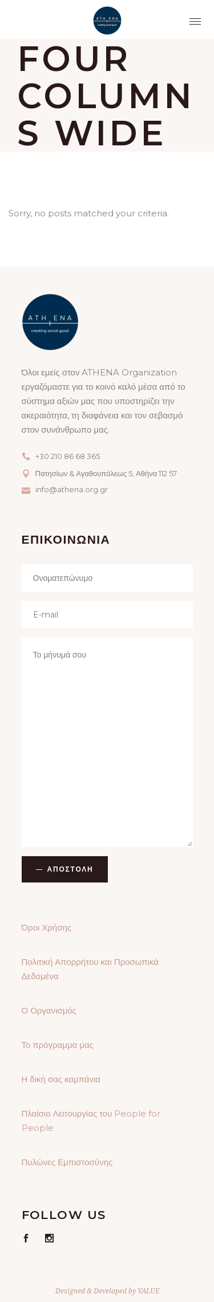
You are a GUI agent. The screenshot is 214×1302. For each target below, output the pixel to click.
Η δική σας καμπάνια (61, 1079)
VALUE (148, 1291)
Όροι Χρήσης (47, 927)
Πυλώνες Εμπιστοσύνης (67, 1162)
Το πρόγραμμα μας (58, 1044)
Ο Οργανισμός (49, 1010)
